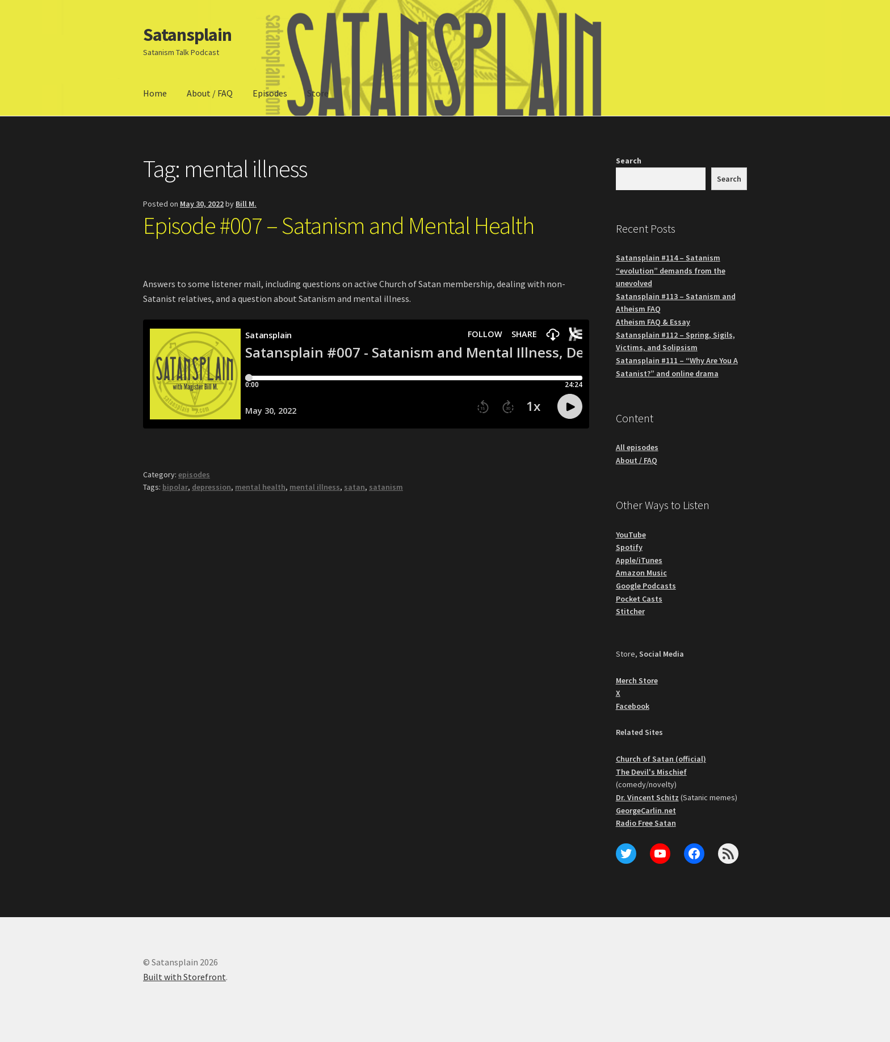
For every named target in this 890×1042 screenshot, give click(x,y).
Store (318, 93)
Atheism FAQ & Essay (653, 322)
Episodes (270, 93)
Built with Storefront (184, 976)
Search (628, 161)
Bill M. (246, 204)
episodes (194, 474)
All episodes (637, 447)
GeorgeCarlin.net (646, 810)
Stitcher (630, 611)
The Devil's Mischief (651, 772)
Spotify (629, 547)
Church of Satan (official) (661, 759)
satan (354, 487)
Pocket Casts (639, 599)
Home (155, 93)
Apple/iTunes (639, 560)
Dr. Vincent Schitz (647, 797)
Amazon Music (641, 573)
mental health (260, 487)
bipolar (175, 487)
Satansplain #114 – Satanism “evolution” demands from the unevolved (670, 270)
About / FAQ (210, 93)
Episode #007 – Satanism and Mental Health (338, 225)
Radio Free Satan (646, 823)
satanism (386, 487)
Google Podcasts (646, 586)
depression (211, 487)
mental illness (314, 487)
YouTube (631, 535)
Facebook (632, 706)
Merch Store (637, 680)
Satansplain (187, 34)
